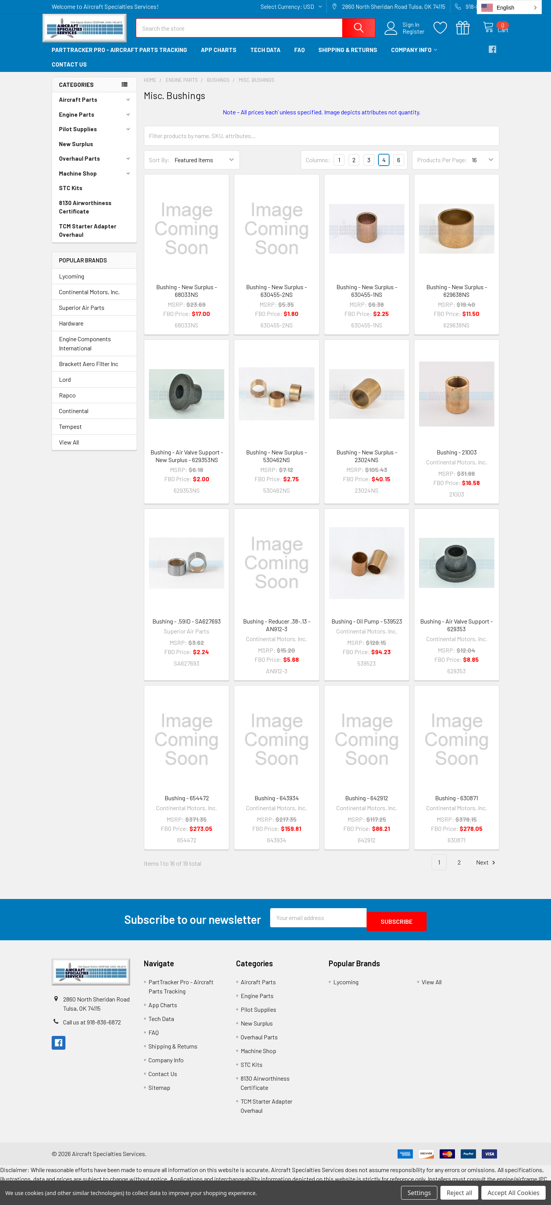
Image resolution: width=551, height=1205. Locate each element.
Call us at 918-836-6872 (92, 1024)
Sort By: (159, 166)
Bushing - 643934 (276, 804)
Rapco (67, 401)
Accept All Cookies (513, 1193)
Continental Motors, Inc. (89, 298)
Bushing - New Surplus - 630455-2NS (276, 297)
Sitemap (159, 1090)
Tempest (70, 433)
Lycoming (71, 283)
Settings (419, 1193)
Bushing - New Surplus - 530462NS (276, 462)
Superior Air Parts (81, 314)
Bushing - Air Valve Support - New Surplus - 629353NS (186, 462)
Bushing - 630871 (456, 804)
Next (486, 869)
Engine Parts (95, 121)
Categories (76, 91)
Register (405, 36)
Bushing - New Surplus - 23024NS (366, 462)
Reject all (459, 1193)
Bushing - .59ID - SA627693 (186, 628)
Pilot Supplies (95, 135)
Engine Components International (85, 350)
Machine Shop (95, 180)
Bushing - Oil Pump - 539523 (366, 628)
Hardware (71, 330)
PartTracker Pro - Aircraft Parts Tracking (119, 56)
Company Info (414, 56)
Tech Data (265, 56)
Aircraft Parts (95, 106)
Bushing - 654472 (187, 804)
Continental (73, 417)
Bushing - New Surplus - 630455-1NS (366, 297)
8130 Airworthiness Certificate (85, 214)
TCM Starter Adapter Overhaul (87, 237)
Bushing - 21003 (457, 458)
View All (69, 449)
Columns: (318, 166)
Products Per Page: (442, 166)
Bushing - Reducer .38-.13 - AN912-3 (276, 631)
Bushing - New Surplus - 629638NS (456, 297)
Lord (65, 386)
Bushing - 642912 (366, 804)
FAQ (299, 56)
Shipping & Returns (347, 56)
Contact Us (69, 71)
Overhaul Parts (95, 165)
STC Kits (70, 194)
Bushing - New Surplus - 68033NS (186, 297)
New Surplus (76, 150)
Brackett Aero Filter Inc (88, 370)
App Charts (218, 56)
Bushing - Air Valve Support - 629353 (456, 631)
